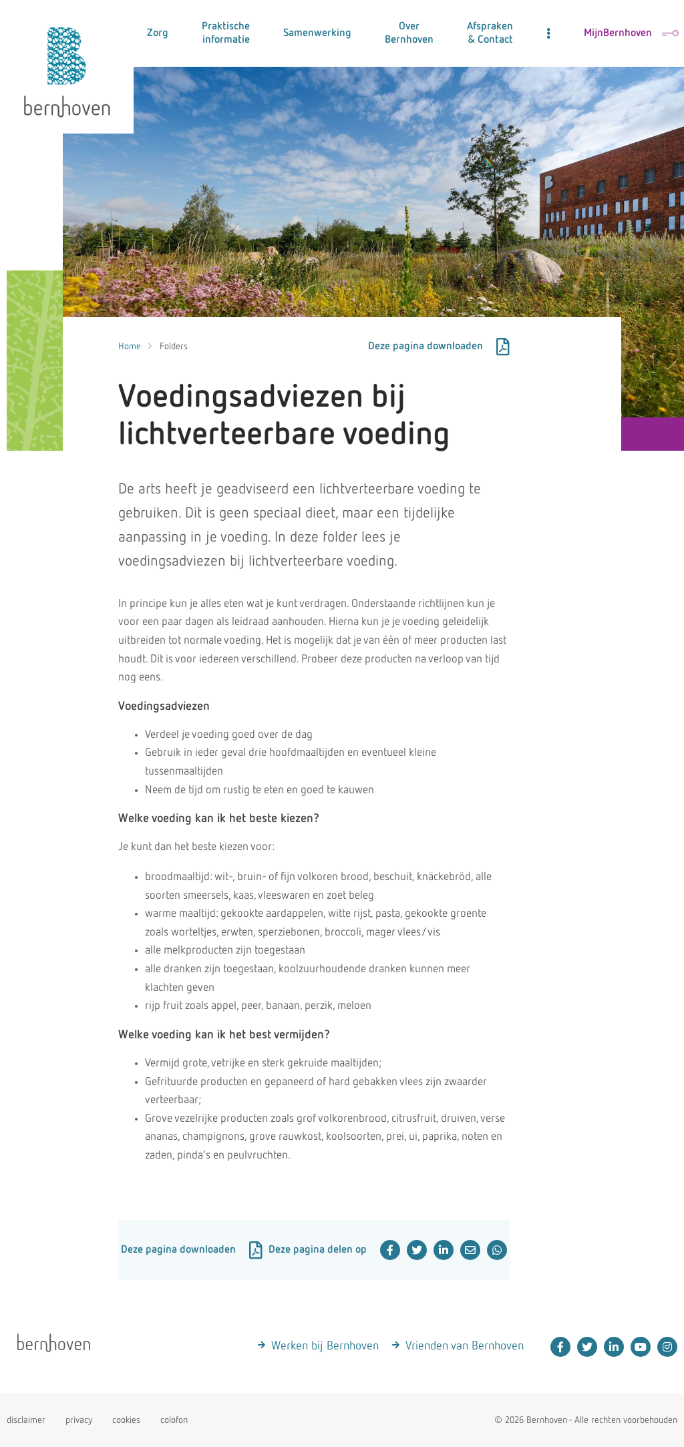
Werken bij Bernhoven (325, 1346)
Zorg (157, 33)
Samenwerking (317, 33)
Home (129, 346)
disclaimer (26, 1420)
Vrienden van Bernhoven (464, 1346)
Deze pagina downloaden (439, 346)
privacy (78, 1420)
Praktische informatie (226, 33)
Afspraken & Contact (490, 33)
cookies (126, 1420)
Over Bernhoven (409, 33)
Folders (174, 346)
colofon (174, 1420)
